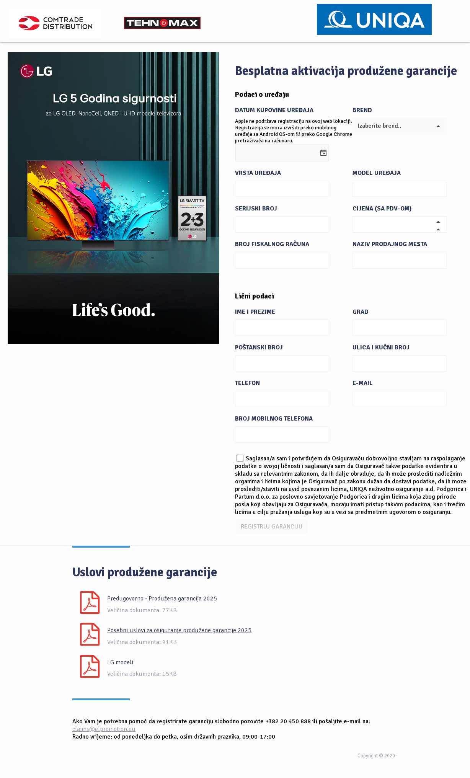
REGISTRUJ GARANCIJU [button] (271, 526)
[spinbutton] (391, 224)
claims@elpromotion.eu (103, 729)
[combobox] (274, 151)
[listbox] (399, 126)
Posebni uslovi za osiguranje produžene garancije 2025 (179, 630)
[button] (320, 153)
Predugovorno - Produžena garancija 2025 (162, 598)
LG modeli (120, 662)
